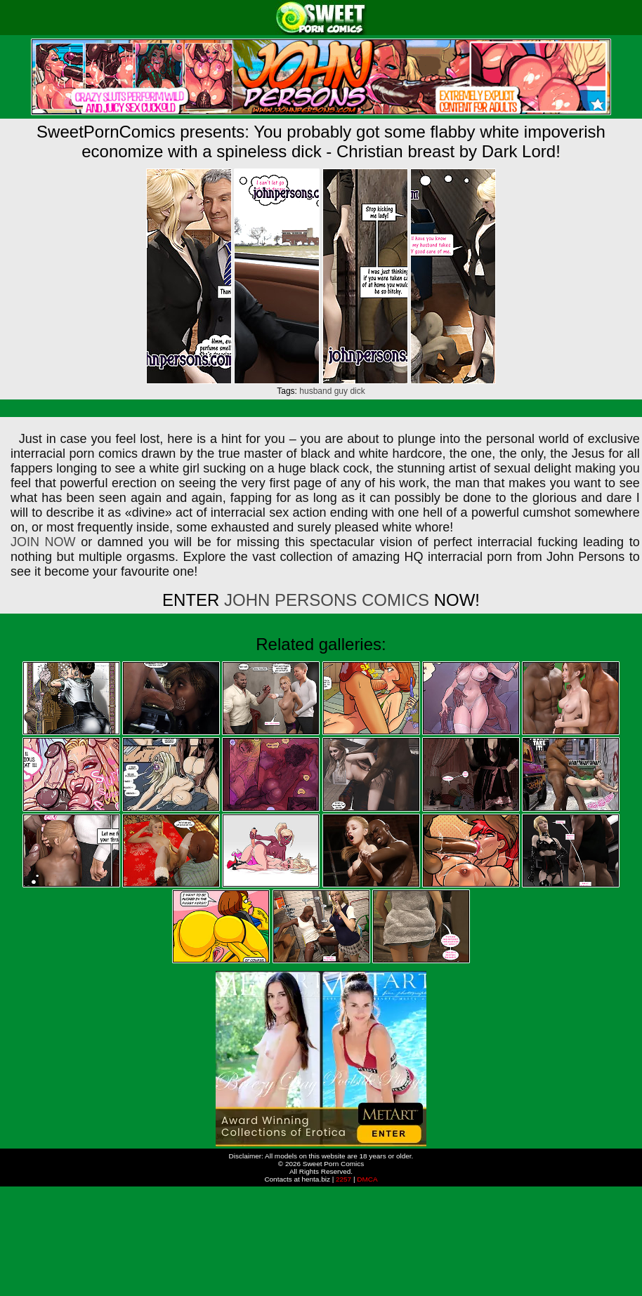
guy (341, 391)
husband (315, 391)
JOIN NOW (43, 542)
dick (357, 391)
